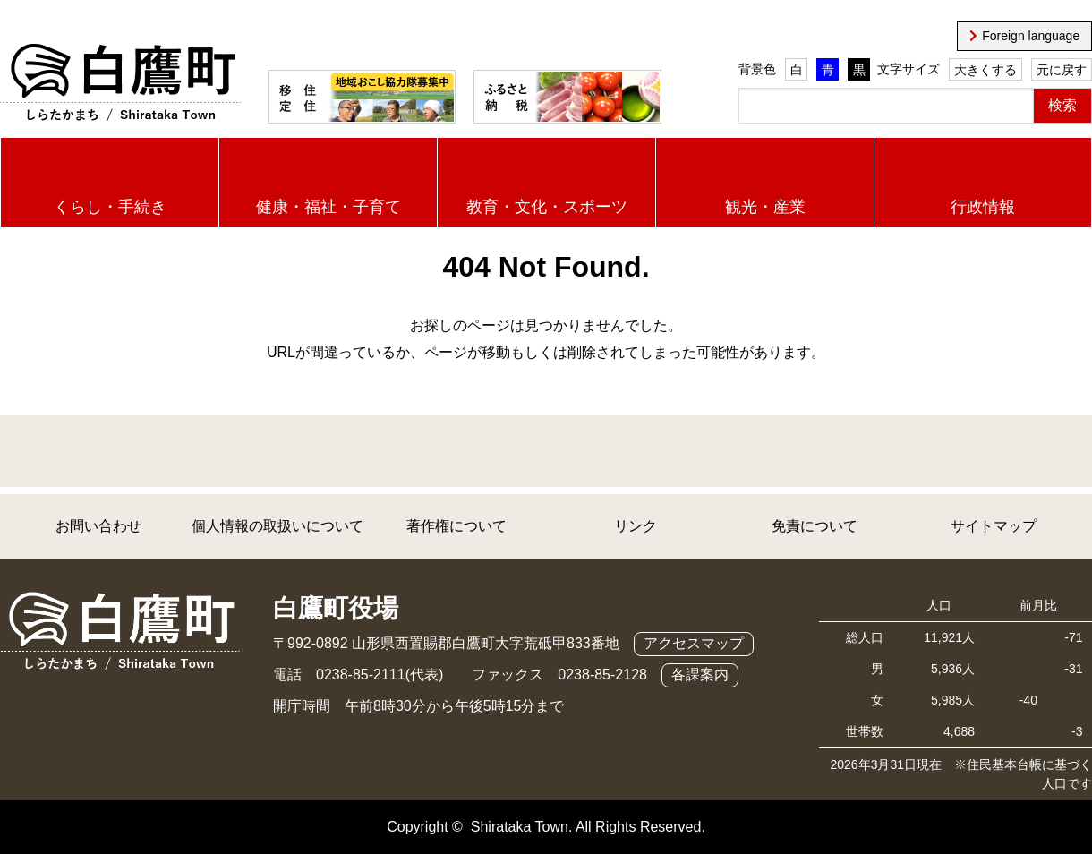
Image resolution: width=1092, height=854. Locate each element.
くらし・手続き (110, 207)
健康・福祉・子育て (328, 207)
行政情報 (983, 207)
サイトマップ (994, 526)
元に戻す (1062, 70)
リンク (635, 526)
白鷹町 (120, 83)
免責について (814, 526)
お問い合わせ (98, 526)
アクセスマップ (694, 643)
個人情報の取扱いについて (277, 526)
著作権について (456, 526)
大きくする (985, 70)
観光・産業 (765, 207)
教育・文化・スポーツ (546, 207)
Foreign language (1030, 36)
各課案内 (700, 674)
